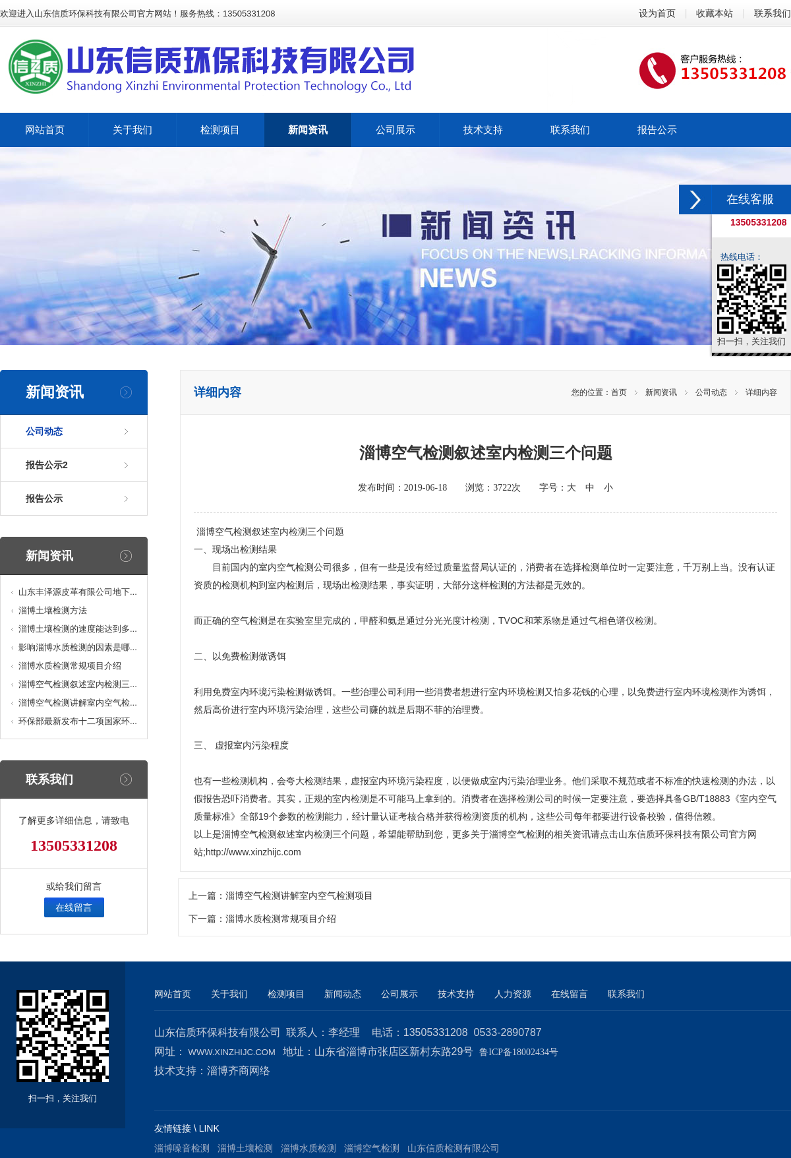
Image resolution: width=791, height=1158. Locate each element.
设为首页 (657, 13)
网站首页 (172, 994)
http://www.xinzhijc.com (253, 852)
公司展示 (399, 994)
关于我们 (229, 994)
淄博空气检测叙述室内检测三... (77, 684)
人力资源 (512, 994)
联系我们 (772, 13)
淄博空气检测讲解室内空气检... (77, 703)
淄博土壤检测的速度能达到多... (77, 629)
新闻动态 (342, 994)
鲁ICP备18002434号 (518, 1052)
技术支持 (456, 994)
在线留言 (73, 907)
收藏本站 (714, 13)
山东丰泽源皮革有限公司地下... (77, 592)
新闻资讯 (661, 392)
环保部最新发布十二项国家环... (77, 721)
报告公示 (44, 498)
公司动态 (44, 431)
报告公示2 (47, 465)
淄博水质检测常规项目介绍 (69, 666)
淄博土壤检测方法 (52, 610)
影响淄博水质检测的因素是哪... (77, 647)
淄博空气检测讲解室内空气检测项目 (299, 896)
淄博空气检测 (224, 531)
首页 (619, 392)
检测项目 (286, 994)
